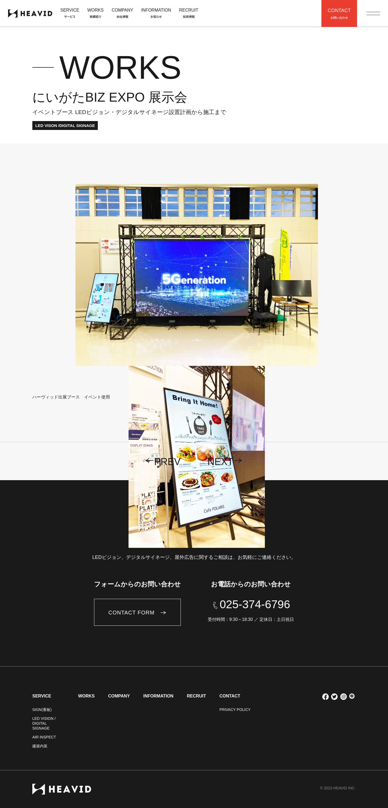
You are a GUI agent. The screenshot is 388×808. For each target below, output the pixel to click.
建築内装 (39, 746)
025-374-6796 (255, 604)
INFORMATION (158, 696)
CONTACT (229, 696)
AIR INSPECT (44, 737)
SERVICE (41, 696)
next (220, 461)
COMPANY (119, 696)
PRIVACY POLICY (234, 709)
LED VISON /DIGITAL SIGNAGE (65, 125)
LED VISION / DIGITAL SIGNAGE (44, 723)
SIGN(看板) (42, 709)
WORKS (86, 696)
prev (167, 461)
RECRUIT (196, 696)
